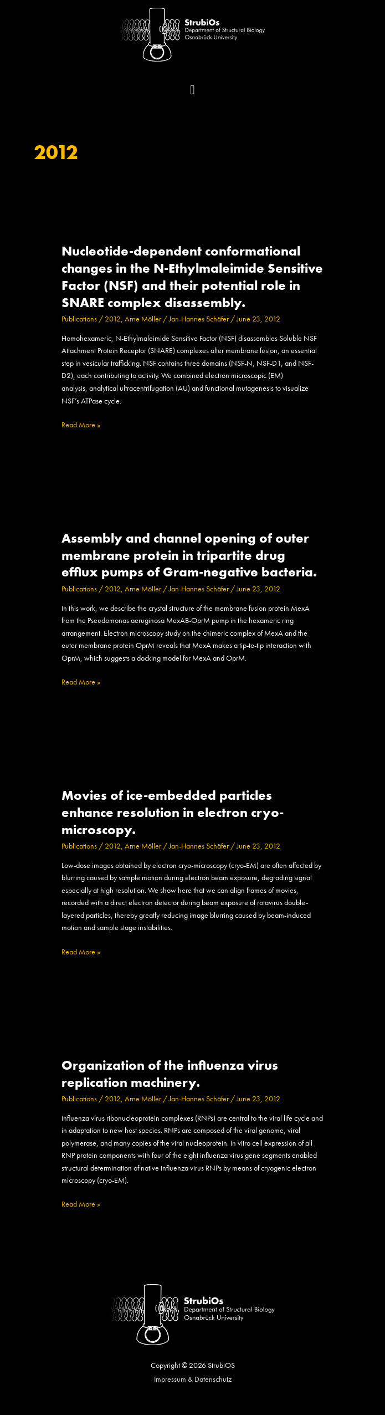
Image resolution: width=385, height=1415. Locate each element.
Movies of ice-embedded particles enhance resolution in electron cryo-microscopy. (172, 812)
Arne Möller (143, 319)
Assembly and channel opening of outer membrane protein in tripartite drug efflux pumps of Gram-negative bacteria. (189, 555)
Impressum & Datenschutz (193, 1379)
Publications (79, 319)
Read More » (80, 425)
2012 (113, 319)
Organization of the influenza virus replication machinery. (169, 1074)
